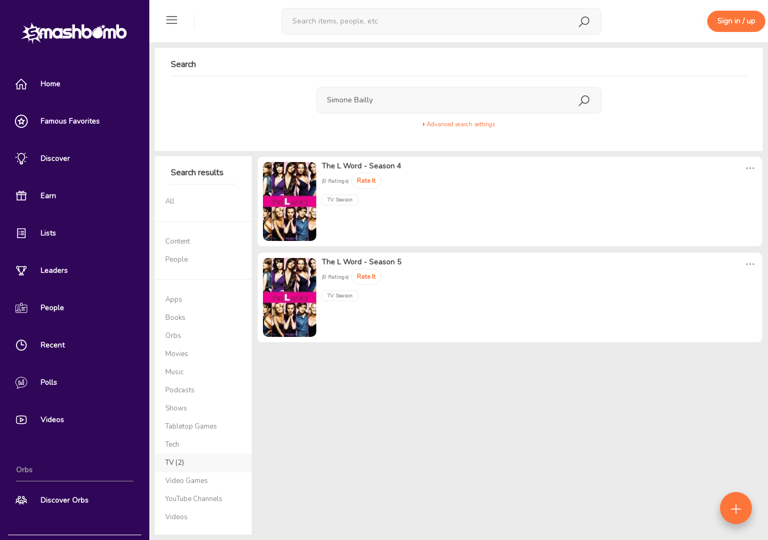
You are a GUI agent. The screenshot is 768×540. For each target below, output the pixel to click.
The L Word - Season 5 (361, 262)
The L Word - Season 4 (361, 166)
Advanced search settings (459, 124)
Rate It (366, 180)
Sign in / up (736, 21)
